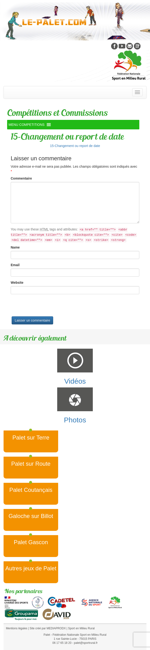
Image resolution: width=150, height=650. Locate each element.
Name (15, 247)
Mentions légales (16, 628)
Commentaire (21, 178)
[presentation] (47, 307)
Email (15, 265)
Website (17, 282)
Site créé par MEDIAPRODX (48, 628)
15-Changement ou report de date (75, 146)
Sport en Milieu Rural (81, 628)
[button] (27, 124)
